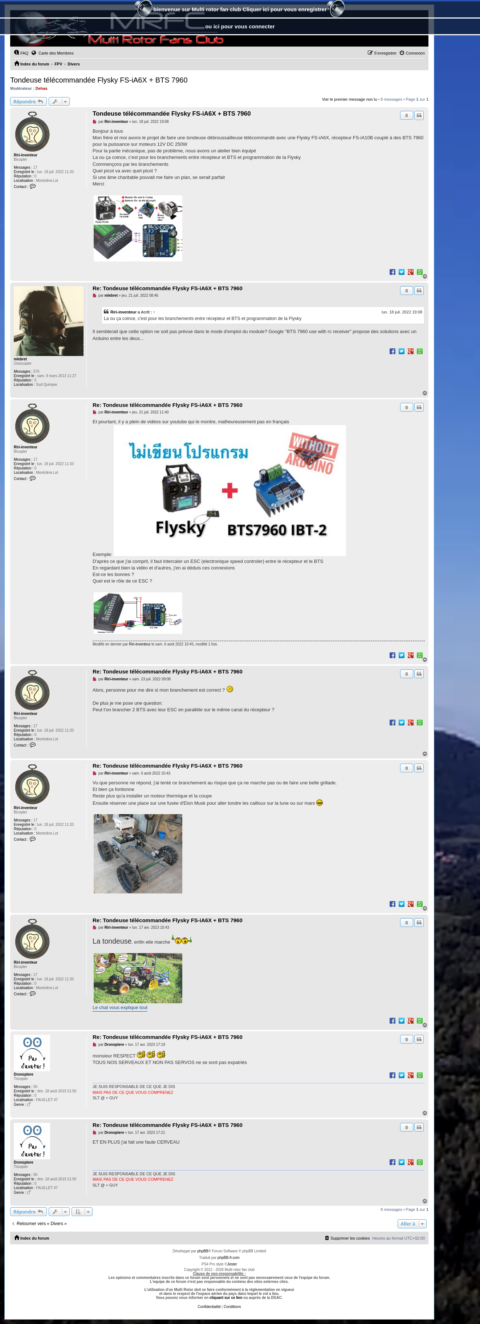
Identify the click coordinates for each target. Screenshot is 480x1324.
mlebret (20, 359)
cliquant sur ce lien (226, 1298)
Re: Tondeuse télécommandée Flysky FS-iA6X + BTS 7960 (168, 288)
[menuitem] (21, 53)
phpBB (202, 1251)
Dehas (42, 88)
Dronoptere (23, 1074)
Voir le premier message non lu (349, 99)
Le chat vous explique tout (120, 1007)
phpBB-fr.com (228, 1258)
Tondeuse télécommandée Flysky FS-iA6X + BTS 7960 (99, 80)
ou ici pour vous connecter (240, 26)
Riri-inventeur (25, 155)
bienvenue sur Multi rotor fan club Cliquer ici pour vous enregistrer (240, 10)
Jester (232, 1264)
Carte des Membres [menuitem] (52, 52)
